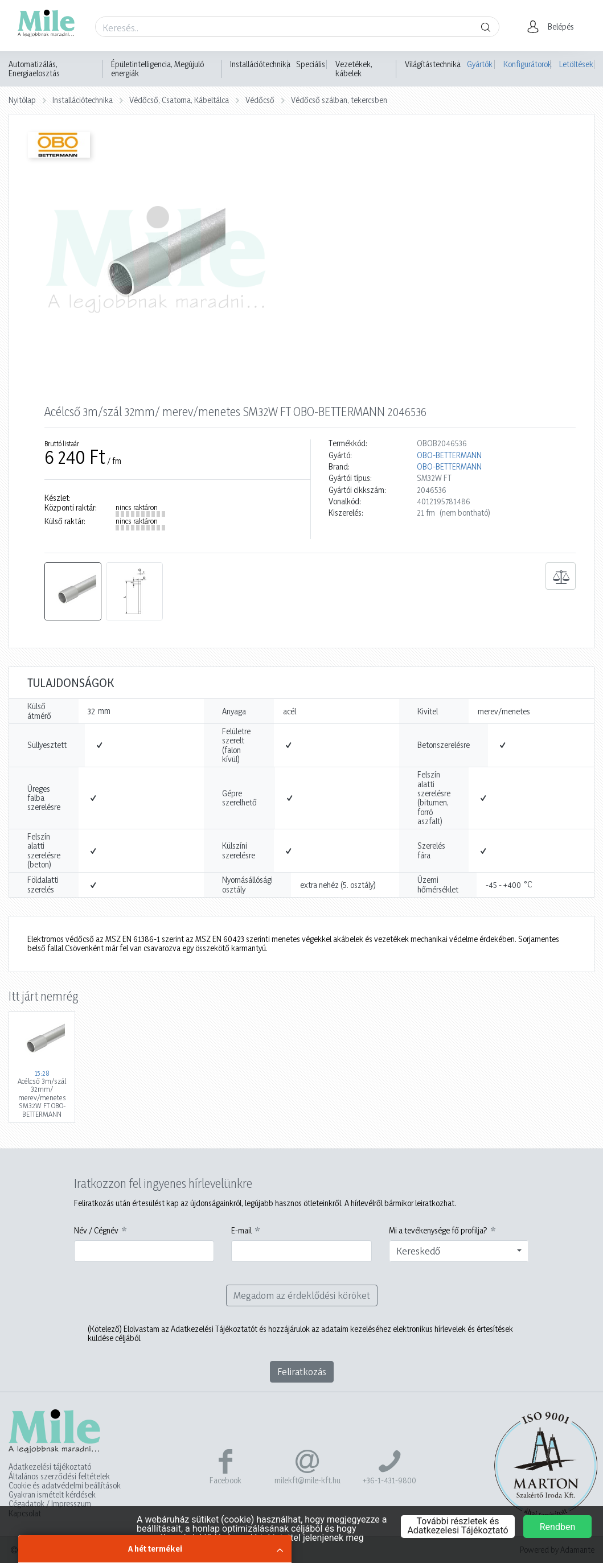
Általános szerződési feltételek (59, 1476)
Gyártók (480, 64)
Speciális (310, 64)
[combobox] (459, 1251)
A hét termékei (155, 1548)
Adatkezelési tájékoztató (50, 1466)
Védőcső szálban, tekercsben (339, 100)
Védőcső (259, 100)
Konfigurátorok (527, 64)
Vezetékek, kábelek (353, 69)
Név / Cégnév (96, 1230)
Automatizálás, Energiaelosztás (34, 69)
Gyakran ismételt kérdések (52, 1494)
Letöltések (576, 64)
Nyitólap (22, 100)
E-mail (241, 1230)
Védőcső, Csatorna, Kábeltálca (179, 100)
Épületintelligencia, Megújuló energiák (157, 69)
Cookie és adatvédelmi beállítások (65, 1485)
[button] (553, 27)
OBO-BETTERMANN (449, 455)
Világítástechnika (433, 64)
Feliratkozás (301, 1371)
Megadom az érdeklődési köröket (301, 1295)
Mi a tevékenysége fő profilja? (438, 1230)
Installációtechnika (260, 64)
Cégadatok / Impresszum (50, 1503)
